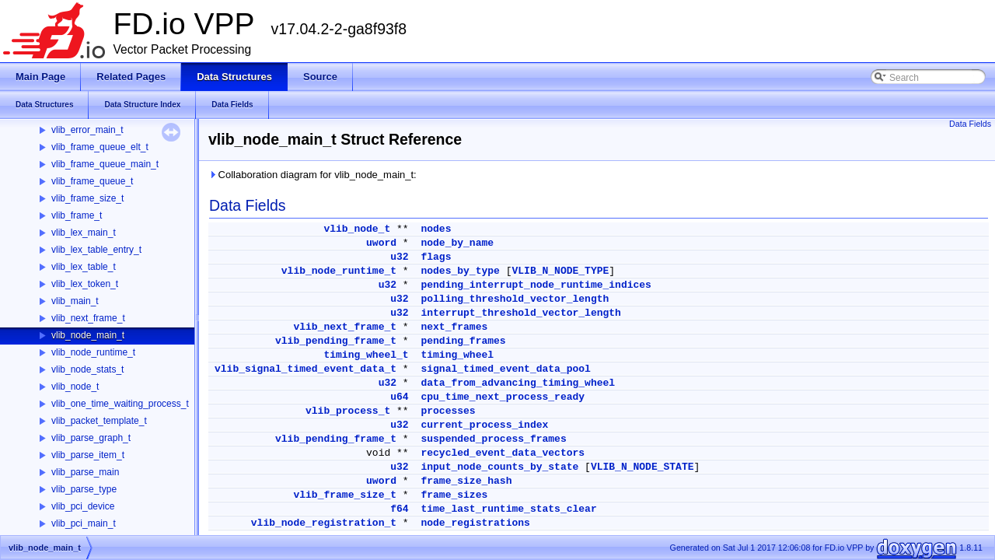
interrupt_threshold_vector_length (520, 313)
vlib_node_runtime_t (93, 352)
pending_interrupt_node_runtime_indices (536, 285)
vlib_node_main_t (87, 335)
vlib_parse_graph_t (91, 437)
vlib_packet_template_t (99, 420)
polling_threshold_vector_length (515, 299)
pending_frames (463, 341)
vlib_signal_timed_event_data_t (305, 369)
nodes (436, 229)
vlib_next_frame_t (88, 318)
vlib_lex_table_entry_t (96, 249)
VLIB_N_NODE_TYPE (560, 271)
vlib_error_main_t (87, 129)
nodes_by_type (460, 271)
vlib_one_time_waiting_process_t (120, 403)
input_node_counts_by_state (499, 467)
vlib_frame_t (76, 215)
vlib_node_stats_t (87, 369)
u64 (399, 397)
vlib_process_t (347, 411)
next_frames (454, 327)
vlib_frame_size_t (87, 198)
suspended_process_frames (493, 439)
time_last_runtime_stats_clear (508, 509)
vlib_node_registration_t (323, 523)
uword (381, 243)
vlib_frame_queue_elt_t (99, 147)
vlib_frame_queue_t (92, 181)
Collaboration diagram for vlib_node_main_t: (312, 174)
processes (448, 411)
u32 (399, 257)
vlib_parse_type (84, 489)
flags (436, 257)
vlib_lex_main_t (83, 232)
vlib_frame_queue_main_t (105, 164)
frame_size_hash (466, 481)
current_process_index (484, 425)
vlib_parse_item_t (87, 455)
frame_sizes (454, 495)
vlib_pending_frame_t (335, 341)
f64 (399, 509)
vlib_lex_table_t (83, 266)
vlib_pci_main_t (83, 523)
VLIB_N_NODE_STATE (642, 467)
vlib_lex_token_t (84, 283)
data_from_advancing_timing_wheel (518, 383)
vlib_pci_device (82, 506)
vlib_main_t (75, 301)
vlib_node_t (75, 386)
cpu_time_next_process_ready (503, 397)
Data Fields (970, 123)
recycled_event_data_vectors (503, 453)
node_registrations (475, 523)
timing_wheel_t (365, 355)
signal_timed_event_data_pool (505, 369)
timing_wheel (457, 355)
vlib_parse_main (85, 472)
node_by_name (457, 243)
